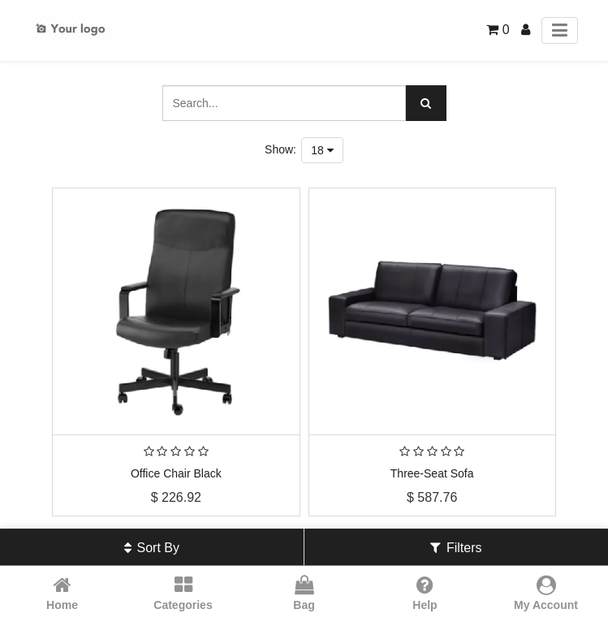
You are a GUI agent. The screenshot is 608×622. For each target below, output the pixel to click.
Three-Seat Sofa (432, 473)
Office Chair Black (176, 473)
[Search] (426, 103)
